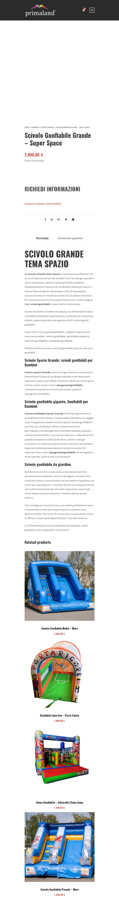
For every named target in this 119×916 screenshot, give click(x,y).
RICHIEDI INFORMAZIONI (52, 192)
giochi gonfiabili (55, 335)
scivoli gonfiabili (40, 307)
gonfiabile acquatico (78, 339)
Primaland (80, 314)
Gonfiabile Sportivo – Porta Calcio (59, 719)
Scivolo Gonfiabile (35, 416)
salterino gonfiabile (35, 343)
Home (27, 130)
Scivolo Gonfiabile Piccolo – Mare (60, 893)
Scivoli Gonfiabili (47, 130)
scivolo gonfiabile (56, 339)
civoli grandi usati (73, 475)
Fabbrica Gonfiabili (39, 319)
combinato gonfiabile (60, 343)
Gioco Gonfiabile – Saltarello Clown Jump (59, 806)
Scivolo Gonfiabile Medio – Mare (59, 631)
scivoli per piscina (62, 487)
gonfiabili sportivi (72, 351)
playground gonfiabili (69, 388)
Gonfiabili (35, 130)
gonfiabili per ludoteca (67, 528)
